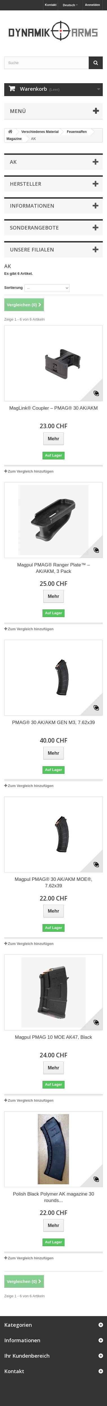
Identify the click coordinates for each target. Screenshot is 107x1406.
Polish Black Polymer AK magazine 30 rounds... (53, 1197)
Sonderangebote (34, 227)
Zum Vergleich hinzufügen (31, 471)
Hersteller (25, 183)
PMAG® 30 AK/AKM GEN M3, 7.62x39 (53, 722)
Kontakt (50, 4)
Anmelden (92, 4)
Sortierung (13, 287)
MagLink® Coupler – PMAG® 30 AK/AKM (53, 408)
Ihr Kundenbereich (27, 1355)
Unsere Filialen (32, 249)
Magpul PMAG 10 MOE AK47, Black (53, 1037)
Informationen (32, 205)
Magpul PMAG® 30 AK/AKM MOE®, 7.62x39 (53, 882)
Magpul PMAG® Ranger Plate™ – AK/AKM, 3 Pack (53, 568)
